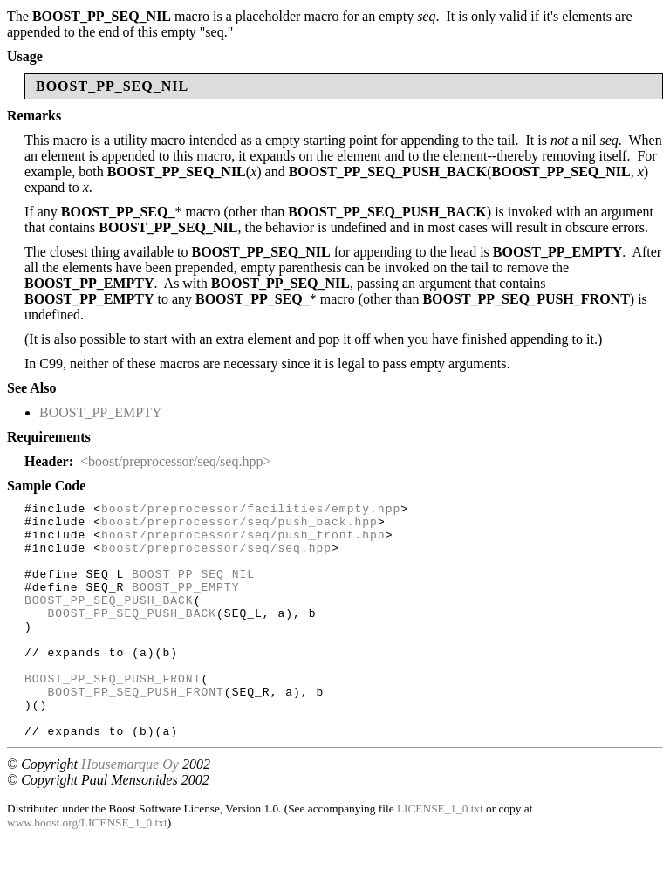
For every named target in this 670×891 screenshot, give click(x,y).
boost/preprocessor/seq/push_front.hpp (243, 542)
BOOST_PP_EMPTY (100, 412)
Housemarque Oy (130, 811)
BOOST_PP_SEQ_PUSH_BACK (109, 620)
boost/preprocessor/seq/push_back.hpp (239, 526)
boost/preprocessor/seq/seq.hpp (216, 557)
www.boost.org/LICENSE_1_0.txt (87, 869)
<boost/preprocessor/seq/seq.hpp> (175, 461)
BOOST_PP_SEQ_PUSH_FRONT (112, 715)
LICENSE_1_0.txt (440, 855)
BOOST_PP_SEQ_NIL (193, 589)
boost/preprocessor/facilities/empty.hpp (250, 510)
